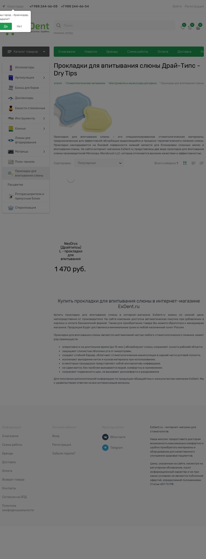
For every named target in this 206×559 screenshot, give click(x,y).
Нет (19, 26)
